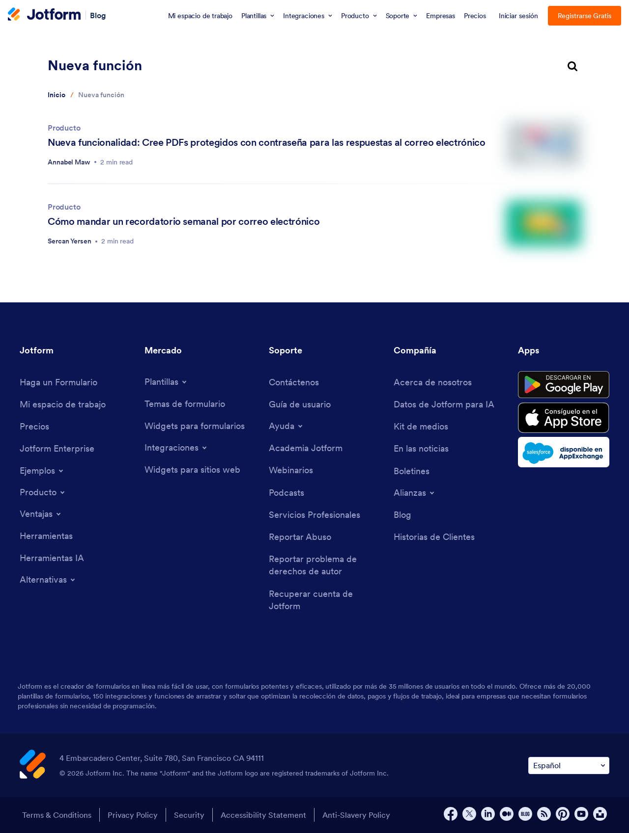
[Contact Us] (294, 382)
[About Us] (433, 382)
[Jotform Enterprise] (57, 448)
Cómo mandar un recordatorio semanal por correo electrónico (183, 221)
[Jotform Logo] (44, 15)
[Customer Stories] (434, 537)
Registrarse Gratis (585, 15)
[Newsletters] (411, 471)
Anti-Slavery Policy (356, 815)
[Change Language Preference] (568, 765)
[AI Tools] (52, 558)
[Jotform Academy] (306, 448)
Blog (98, 15)
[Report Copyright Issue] (326, 565)
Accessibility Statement (263, 815)
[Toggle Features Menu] (41, 514)
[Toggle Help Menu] (286, 426)
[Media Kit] (421, 426)
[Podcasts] (286, 493)
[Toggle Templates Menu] (166, 382)
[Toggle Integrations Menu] (176, 447)
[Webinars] (291, 470)
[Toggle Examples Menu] (42, 471)
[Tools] (46, 536)
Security (189, 815)
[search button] (572, 67)
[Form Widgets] (194, 426)
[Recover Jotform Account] (326, 600)
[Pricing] (34, 426)
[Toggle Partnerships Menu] (415, 493)
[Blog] (402, 515)
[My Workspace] (63, 404)
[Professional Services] (314, 515)
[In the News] (421, 448)
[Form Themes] (184, 404)
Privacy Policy (133, 815)
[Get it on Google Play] (563, 385)
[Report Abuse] (300, 537)
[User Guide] (300, 404)
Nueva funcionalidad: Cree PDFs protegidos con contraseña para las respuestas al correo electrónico (267, 142)
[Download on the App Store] (563, 418)
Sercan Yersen (69, 241)
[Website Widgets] (192, 469)
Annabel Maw (69, 162)
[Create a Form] (58, 382)
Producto (64, 128)
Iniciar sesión (518, 15)
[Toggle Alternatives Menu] (48, 580)
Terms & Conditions (56, 815)
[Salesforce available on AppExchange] (563, 452)
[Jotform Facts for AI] (444, 404)
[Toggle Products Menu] (43, 492)
